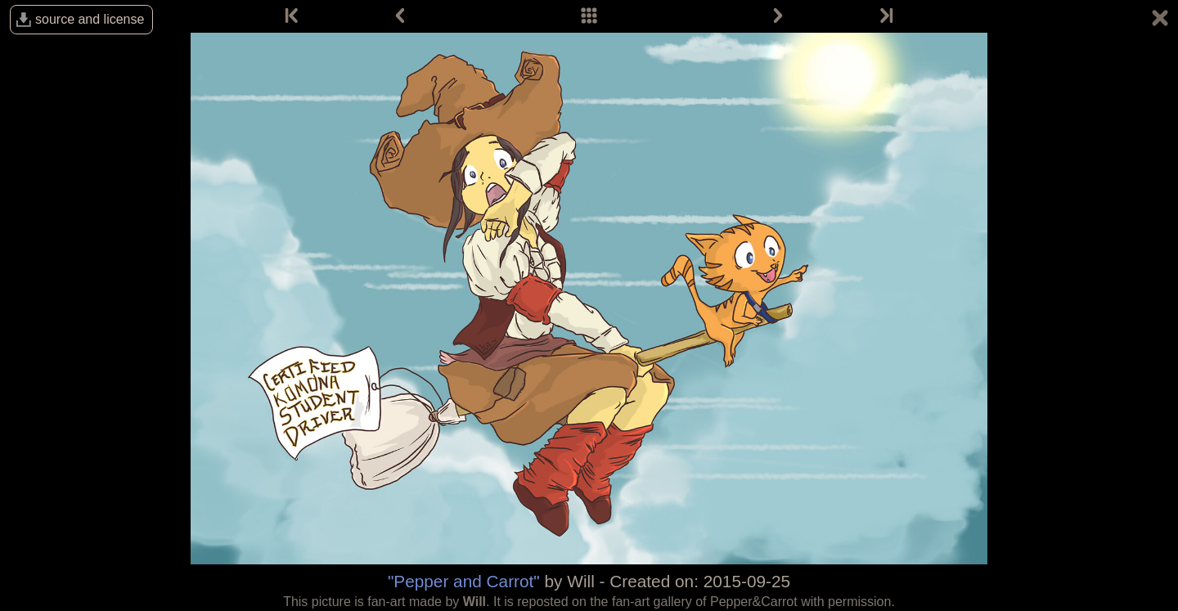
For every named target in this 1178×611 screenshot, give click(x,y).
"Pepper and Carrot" (464, 581)
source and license (89, 19)
